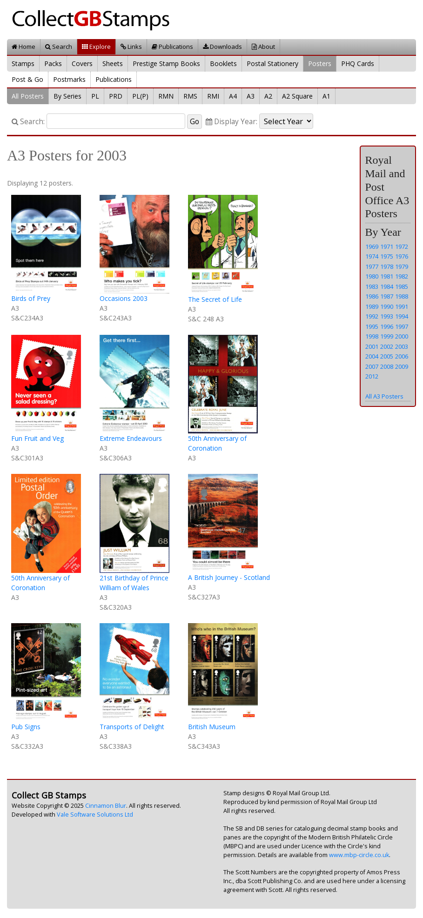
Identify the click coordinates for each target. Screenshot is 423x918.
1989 (371, 306)
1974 (371, 256)
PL (95, 96)
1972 (401, 246)
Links (131, 46)
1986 (371, 296)
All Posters (28, 96)
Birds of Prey (30, 298)
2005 (386, 356)
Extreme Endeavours (131, 438)
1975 (386, 256)
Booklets (223, 63)
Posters (319, 63)
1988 (401, 296)
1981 (386, 276)
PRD (115, 96)
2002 (386, 346)
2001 (371, 346)
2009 (401, 366)
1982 (401, 276)
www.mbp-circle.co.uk (359, 855)
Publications (172, 46)
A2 (268, 96)
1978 (386, 266)
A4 (233, 96)
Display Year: (231, 121)
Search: (28, 121)
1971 (386, 246)
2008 (386, 366)
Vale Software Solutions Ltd (95, 814)
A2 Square (297, 96)
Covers (82, 63)
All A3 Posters (384, 396)
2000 (401, 336)
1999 (386, 336)
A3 (251, 96)
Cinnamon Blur (105, 806)
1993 (386, 316)
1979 (401, 266)
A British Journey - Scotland (229, 577)
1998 (371, 336)
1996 (386, 326)
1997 (401, 326)
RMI (213, 96)
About (263, 46)
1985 (401, 286)
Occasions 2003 (124, 298)
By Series (67, 96)
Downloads (222, 46)
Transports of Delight (132, 726)
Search (58, 46)
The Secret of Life (215, 299)
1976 (401, 256)
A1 (326, 96)
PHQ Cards (357, 63)
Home (23, 46)
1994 (401, 316)
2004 (371, 356)
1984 (386, 286)
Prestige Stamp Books (166, 63)
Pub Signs (25, 726)
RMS (190, 96)
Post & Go (27, 79)
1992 (371, 316)
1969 (371, 246)
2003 (401, 346)
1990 (386, 306)
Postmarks (69, 79)
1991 (401, 306)
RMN (166, 96)
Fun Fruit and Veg (37, 438)
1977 (371, 266)
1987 (386, 296)
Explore (96, 46)
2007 (371, 366)
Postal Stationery (272, 63)
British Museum (211, 726)
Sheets (112, 63)
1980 (371, 276)
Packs (53, 63)
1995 (371, 326)
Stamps (23, 63)
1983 (371, 286)
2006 (401, 356)
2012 (371, 376)
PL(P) (140, 96)
